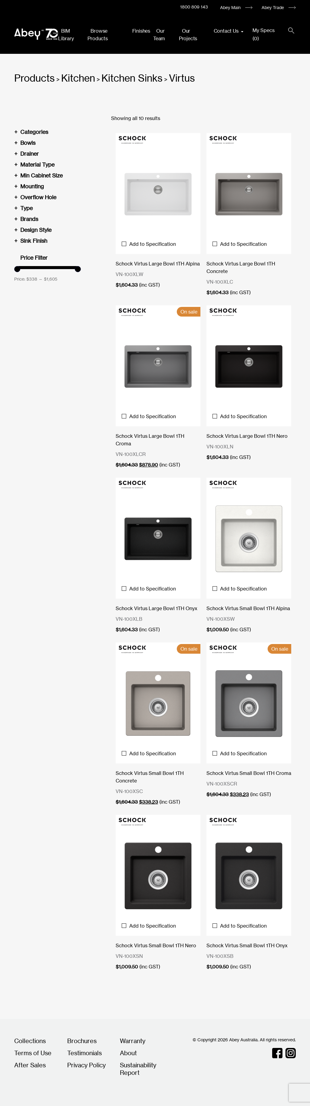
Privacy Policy (86, 1065)
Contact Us (227, 31)
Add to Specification (149, 244)
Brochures (82, 1041)
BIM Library (66, 34)
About (128, 1053)
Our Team (159, 34)
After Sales (30, 1065)
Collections (30, 1041)
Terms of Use (32, 1053)
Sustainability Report (138, 1068)
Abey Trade (273, 7)
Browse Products (97, 34)
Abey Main (230, 7)
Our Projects (188, 34)
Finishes (141, 31)
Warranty (132, 1041)
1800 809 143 (194, 6)
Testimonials (84, 1053)
